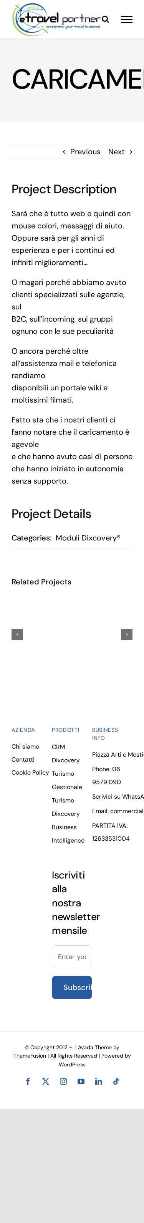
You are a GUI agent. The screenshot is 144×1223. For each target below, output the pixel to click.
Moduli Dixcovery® (88, 538)
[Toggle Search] (105, 19)
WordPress (72, 1064)
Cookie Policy (30, 772)
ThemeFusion (29, 1055)
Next (116, 152)
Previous (85, 152)
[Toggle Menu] (127, 19)
